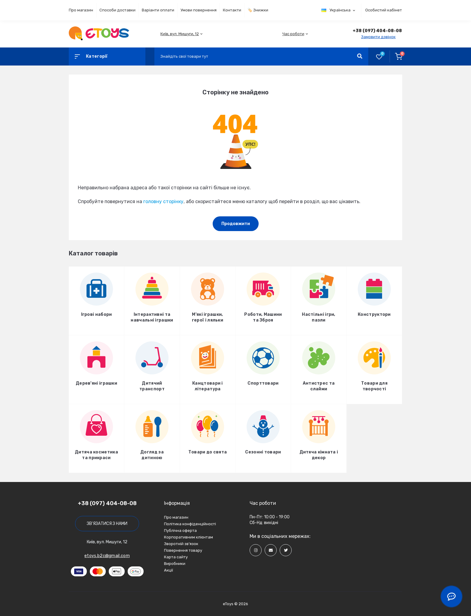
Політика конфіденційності (190, 524)
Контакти (232, 10)
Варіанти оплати (158, 10)
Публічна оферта (180, 530)
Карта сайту (176, 557)
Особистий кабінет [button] (383, 10)
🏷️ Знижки (258, 10)
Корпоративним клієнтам (188, 537)
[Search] (359, 56)
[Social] (256, 550)
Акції (168, 570)
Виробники (174, 563)
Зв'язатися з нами (107, 523)
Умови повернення (199, 10)
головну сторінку (163, 201)
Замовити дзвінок (378, 37)
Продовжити (235, 223)
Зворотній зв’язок (181, 543)
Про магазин (81, 10)
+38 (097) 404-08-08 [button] (107, 503)
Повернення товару (183, 550)
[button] (179, 33)
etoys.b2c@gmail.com (107, 555)
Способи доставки (117, 10)
